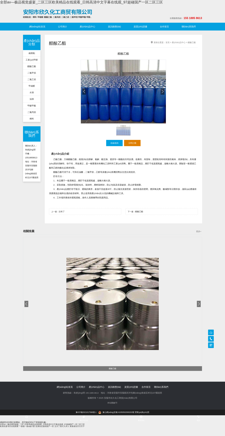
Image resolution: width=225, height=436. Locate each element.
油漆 (31, 100)
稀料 (31, 120)
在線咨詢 (113, 143)
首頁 (168, 42)
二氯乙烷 (31, 80)
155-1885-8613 (92, 393)
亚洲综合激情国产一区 (48, 426)
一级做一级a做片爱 (29, 426)
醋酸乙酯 (31, 66)
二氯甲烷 (31, 73)
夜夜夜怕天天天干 (83, 426)
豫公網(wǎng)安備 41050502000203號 (116, 412)
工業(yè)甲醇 (31, 60)
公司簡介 (62, 26)
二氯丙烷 (31, 113)
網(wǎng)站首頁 (37, 26)
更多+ (198, 232)
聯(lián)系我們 (189, 26)
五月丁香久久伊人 (66, 426)
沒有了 (62, 212)
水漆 (31, 93)
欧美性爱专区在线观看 (10, 426)
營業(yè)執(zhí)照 (144, 412)
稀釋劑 (31, 53)
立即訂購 (132, 143)
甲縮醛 (31, 86)
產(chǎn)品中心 (87, 26)
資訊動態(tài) (114, 26)
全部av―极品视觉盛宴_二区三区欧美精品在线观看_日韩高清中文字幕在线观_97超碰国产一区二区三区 (81, 2)
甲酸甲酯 (31, 106)
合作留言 (164, 26)
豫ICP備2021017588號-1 (84, 412)
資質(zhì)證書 (140, 26)
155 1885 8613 (189, 18)
